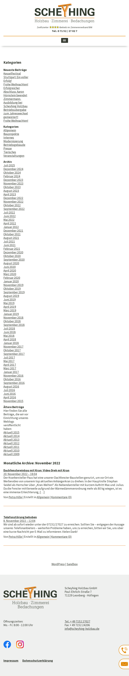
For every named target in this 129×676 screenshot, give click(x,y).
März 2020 (9, 274)
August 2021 (11, 238)
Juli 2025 (9, 165)
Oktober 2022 (12, 205)
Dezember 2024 (13, 169)
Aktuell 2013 (11, 440)
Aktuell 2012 (11, 443)
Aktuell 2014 (11, 436)
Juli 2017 (9, 357)
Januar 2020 (11, 281)
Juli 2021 (9, 241)
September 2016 (14, 383)
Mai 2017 (8, 361)
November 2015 (13, 401)
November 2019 (13, 285)
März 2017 (9, 368)
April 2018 (9, 339)
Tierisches (9, 152)
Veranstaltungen (13, 156)
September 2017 (14, 354)
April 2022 (9, 223)
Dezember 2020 (13, 252)
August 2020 (11, 263)
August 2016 (11, 386)
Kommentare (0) (61, 497)
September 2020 (14, 260)
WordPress (58, 564)
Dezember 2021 (13, 231)
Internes (8, 137)
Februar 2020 (11, 278)
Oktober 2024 (12, 173)
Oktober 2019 (12, 289)
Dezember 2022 (13, 198)
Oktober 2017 (12, 350)
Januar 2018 (11, 343)
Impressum (10, 661)
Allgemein (9, 130)
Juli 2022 (9, 212)
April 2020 (9, 270)
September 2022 (14, 209)
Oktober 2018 (12, 321)
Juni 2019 (9, 299)
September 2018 (14, 325)
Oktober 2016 (12, 379)
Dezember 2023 (13, 180)
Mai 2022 (8, 220)
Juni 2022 (9, 216)
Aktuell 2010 (11, 450)
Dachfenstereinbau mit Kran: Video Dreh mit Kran (36, 470)
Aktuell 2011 (11, 447)
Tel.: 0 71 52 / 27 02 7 (64, 31)
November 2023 (13, 183)
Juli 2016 (9, 390)
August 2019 (11, 296)
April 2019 (9, 307)
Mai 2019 (8, 303)
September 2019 (14, 292)
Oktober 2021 (12, 234)
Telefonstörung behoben (20, 517)
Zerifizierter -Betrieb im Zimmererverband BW (64, 27)
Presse (7, 148)
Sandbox (72, 564)
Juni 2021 (9, 245)
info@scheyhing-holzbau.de (82, 629)
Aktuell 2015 (11, 432)
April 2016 (9, 397)
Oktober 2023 (12, 187)
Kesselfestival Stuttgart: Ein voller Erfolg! (15, 77)
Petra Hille (15, 497)
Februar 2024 (11, 176)
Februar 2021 (11, 249)
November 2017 (13, 347)
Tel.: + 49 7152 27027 (77, 621)
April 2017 (9, 365)
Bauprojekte (11, 134)
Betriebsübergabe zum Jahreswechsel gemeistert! (15, 113)
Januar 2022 (11, 227)
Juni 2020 (9, 267)
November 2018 (13, 318)
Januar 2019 (11, 314)
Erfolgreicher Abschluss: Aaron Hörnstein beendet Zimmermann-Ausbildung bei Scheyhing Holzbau (15, 97)
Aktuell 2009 (11, 454)
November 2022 (13, 202)
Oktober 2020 (12, 256)
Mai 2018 (8, 336)
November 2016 (13, 376)
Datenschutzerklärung (37, 661)
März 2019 (9, 310)
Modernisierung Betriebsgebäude (14, 143)
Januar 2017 (11, 372)
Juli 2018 (9, 328)
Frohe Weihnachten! (15, 84)
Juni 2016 (9, 394)
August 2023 (11, 191)
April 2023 (9, 194)
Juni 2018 (9, 332)
